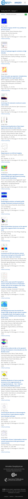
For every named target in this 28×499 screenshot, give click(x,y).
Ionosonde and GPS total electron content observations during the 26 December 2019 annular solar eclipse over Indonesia (12, 255)
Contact (6, 496)
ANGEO (18, 2)
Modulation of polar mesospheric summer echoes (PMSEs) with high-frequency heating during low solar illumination (13, 176)
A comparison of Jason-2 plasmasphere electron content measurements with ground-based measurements (14, 441)
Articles (3, 14)
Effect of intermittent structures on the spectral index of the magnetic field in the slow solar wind (14, 228)
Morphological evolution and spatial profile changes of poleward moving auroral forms (12, 202)
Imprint (11, 496)
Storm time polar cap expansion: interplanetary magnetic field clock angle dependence (14, 77)
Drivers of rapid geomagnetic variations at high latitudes (13, 52)
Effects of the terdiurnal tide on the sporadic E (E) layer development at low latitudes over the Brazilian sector (14, 349)
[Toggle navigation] (25, 2)
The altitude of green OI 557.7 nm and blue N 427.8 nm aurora (13, 28)
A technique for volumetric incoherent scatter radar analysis (13, 104)
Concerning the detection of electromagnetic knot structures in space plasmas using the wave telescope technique (13, 414)
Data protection (19, 496)
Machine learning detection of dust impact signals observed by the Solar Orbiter (12, 127)
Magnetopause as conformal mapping (11, 153)
